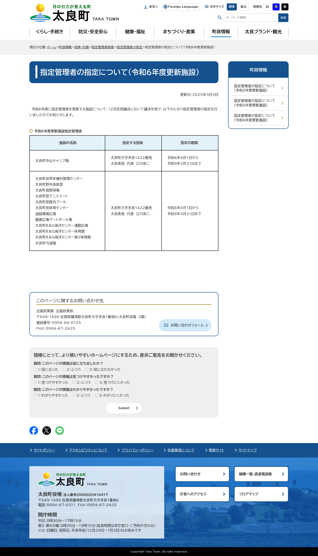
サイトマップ (247, 450)
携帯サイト (216, 450)
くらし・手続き (50, 31)
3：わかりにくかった (113, 395)
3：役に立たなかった (104, 369)
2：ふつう (73, 369)
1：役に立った (47, 369)
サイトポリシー (44, 450)
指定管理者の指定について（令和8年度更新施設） (254, 88)
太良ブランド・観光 (263, 31)
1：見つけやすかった (52, 382)
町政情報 (221, 31)
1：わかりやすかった (52, 395)
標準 (232, 6)
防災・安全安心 (93, 31)
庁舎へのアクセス (193, 494)
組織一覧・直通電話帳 (255, 474)
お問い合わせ (190, 474)
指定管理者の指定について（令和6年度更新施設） (254, 118)
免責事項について (181, 450)
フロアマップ (248, 494)
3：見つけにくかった (114, 382)
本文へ (153, 6)
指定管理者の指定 (129, 47)
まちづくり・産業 (179, 31)
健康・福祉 (135, 31)
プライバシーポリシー (137, 450)
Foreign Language (183, 6)
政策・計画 (81, 47)
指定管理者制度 (103, 47)
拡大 (244, 6)
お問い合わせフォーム (187, 325)
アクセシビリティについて (88, 450)
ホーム (51, 47)
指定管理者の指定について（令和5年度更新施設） (254, 103)
